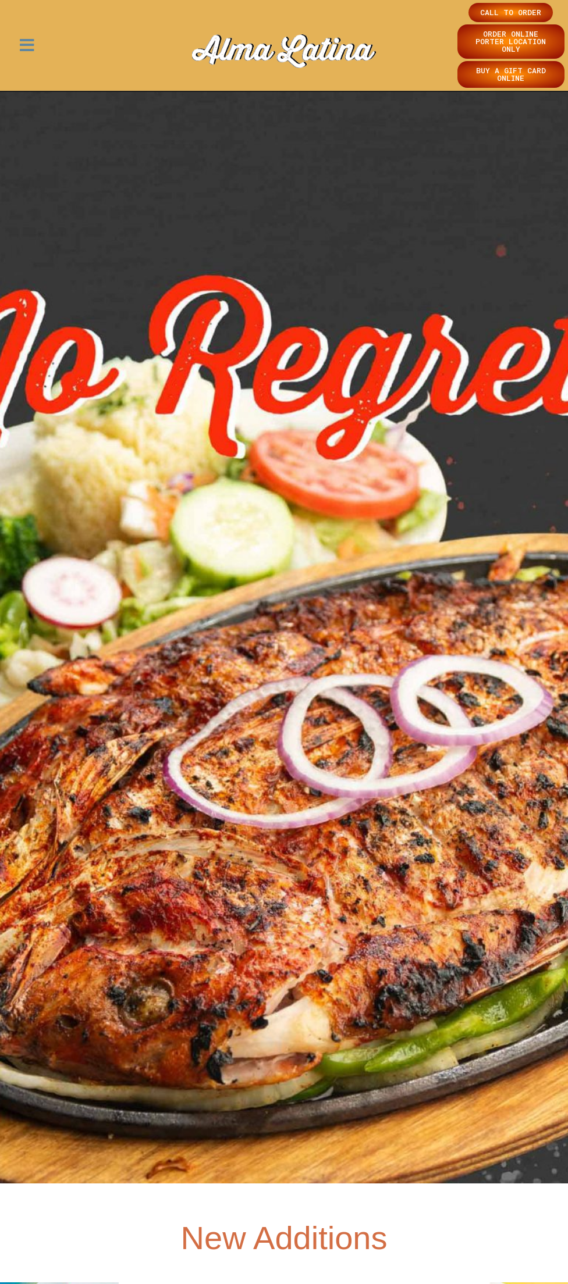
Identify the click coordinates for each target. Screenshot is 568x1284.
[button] (27, 45)
